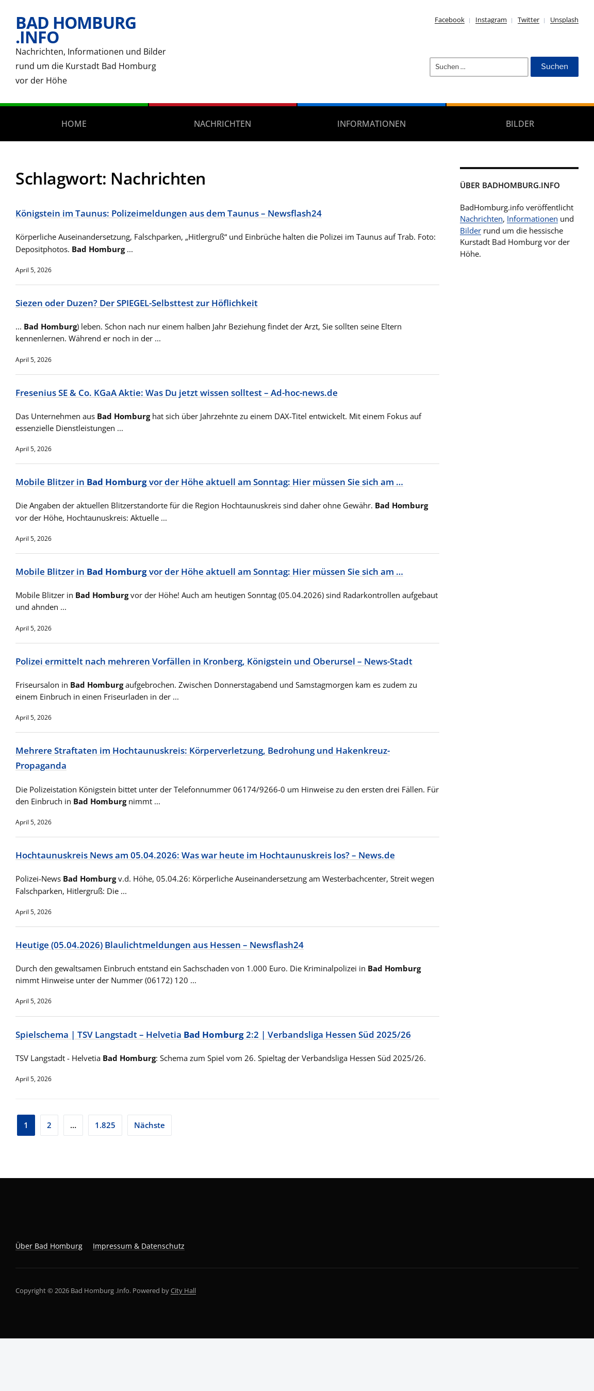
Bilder (520, 123)
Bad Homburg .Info (75, 29)
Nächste (149, 1177)
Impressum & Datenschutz (139, 1298)
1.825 (105, 1177)
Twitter (528, 19)
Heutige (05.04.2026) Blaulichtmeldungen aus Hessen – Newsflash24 (175, 982)
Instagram (491, 19)
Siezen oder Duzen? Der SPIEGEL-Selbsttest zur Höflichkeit (152, 301)
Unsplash (564, 19)
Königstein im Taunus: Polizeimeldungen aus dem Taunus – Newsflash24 (186, 212)
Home (74, 123)
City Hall (183, 1342)
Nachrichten (222, 123)
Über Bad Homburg (48, 1298)
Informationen (371, 123)
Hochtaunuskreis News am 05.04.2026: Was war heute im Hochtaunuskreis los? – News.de (227, 894)
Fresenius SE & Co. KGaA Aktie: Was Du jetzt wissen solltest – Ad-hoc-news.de (196, 391)
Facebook (450, 19)
